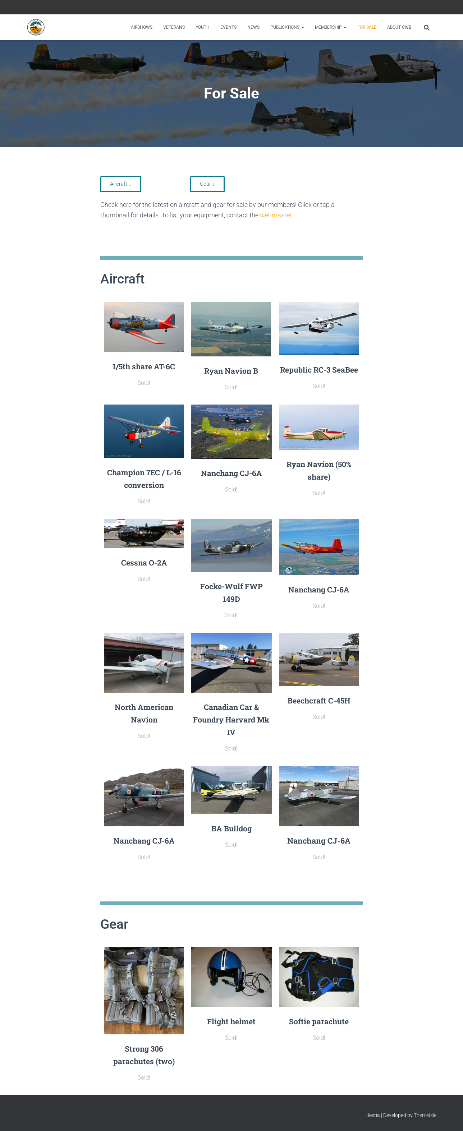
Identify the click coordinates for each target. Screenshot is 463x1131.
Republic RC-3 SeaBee (319, 369)
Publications (287, 27)
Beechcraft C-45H (319, 700)
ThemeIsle (425, 1115)
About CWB (399, 27)
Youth (203, 27)
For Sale (366, 27)
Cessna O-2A (144, 562)
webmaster (276, 215)
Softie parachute (319, 1021)
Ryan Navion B (231, 370)
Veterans (174, 27)
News (253, 27)
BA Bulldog (231, 828)
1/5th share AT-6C (143, 366)
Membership (331, 27)
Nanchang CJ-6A (231, 473)
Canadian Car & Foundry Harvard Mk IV (231, 719)
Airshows (141, 27)
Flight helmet (231, 1021)
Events (228, 27)
